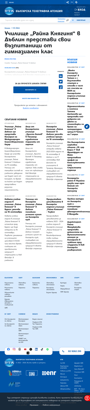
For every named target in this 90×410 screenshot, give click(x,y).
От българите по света (10, 320)
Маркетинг (78, 366)
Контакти (78, 378)
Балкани (36, 278)
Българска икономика (50, 288)
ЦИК (6, 308)
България (9, 278)
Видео (35, 314)
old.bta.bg (77, 386)
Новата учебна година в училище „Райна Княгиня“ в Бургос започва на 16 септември (13, 205)
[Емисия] (72, 20)
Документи (64, 380)
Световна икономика (50, 284)
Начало (7, 28)
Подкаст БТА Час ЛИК (37, 328)
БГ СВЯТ (82, 67)
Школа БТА (64, 386)
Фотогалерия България (24, 320)
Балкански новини (36, 284)
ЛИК (62, 278)
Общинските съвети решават (9, 294)
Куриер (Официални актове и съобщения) (9, 302)
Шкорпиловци (65, 389)
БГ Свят (16, 28)
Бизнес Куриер (51, 292)
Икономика (51, 278)
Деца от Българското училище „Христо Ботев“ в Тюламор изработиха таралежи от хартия (34, 135)
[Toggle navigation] (9, 2)
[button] (67, 2)
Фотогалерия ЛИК (24, 330)
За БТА (62, 363)
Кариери (63, 383)
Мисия (62, 374)
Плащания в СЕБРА (78, 382)
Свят (21, 278)
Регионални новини (9, 288)
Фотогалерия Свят (24, 325)
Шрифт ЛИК (78, 363)
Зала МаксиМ (79, 369)
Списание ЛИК (79, 372)
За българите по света (10, 325)
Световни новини (22, 284)
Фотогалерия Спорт (24, 334)
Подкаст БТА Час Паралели (37, 323)
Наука (62, 286)
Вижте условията (31, 108)
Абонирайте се (30, 90)
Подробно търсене (61, 20)
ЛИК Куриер (64, 292)
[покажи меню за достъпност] (87, 398)
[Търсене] (67, 20)
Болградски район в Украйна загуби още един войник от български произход (76, 184)
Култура (63, 283)
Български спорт (78, 288)
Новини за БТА (65, 371)
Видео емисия (38, 319)
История (63, 377)
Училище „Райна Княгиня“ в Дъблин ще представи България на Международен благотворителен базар (14, 135)
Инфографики (52, 314)
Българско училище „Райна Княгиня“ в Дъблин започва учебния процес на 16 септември (55, 133)
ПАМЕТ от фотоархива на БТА (23, 340)
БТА (61, 360)
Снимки (22, 314)
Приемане (34, 405)
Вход (81, 9)
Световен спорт (78, 284)
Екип (76, 375)
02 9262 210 (74, 351)
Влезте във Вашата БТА (30, 98)
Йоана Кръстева (10, 59)
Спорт (76, 278)
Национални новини (9, 284)
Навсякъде (81, 20)
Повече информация (51, 405)
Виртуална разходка (64, 367)
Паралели (22, 288)
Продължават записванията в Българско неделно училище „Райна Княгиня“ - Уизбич (55, 205)
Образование (65, 289)
